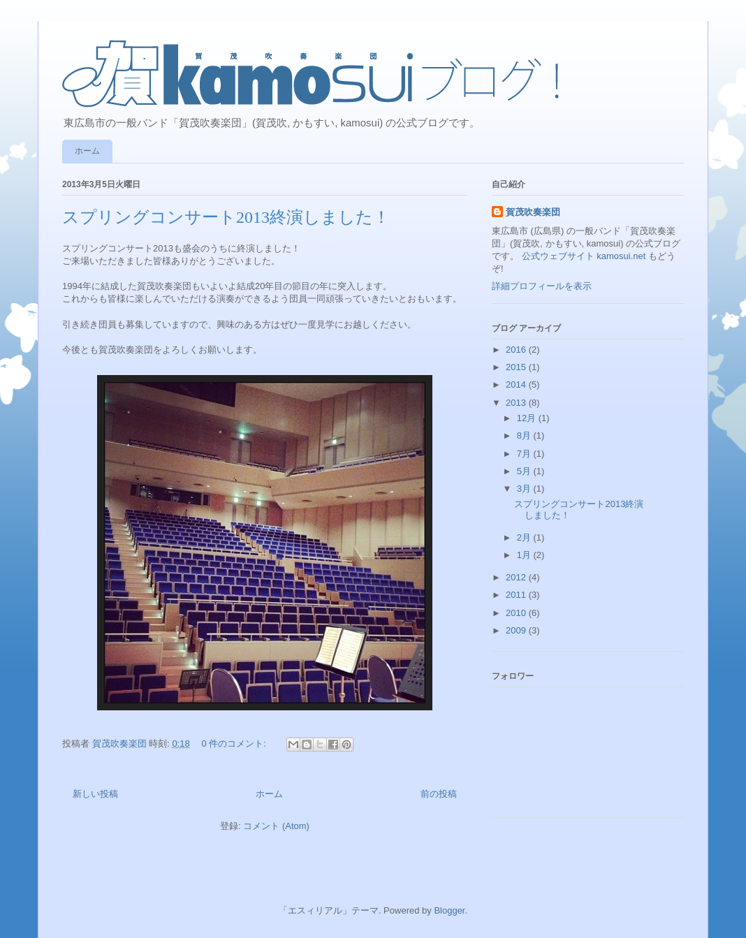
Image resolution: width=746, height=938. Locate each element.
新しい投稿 (95, 794)
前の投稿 (438, 794)
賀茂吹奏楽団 (533, 212)
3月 (525, 488)
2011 (517, 594)
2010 (517, 613)
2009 (517, 630)
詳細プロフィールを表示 (542, 286)
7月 (525, 453)
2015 (517, 367)
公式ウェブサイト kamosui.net (584, 256)
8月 (525, 435)
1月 (525, 555)
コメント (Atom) (276, 826)
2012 (517, 577)
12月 (528, 418)
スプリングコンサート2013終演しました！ (226, 217)
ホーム (87, 151)
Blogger (449, 910)
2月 (525, 537)
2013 (517, 402)
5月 (525, 471)
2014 (517, 384)
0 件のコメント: (234, 743)
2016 (517, 349)
